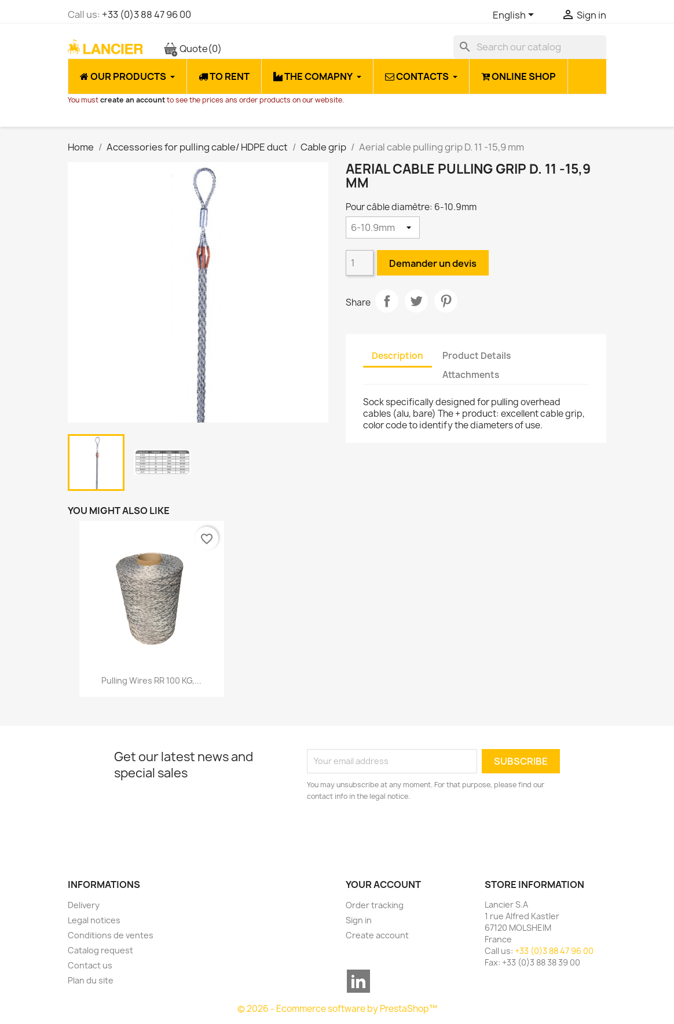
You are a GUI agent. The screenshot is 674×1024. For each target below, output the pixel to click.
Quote (192, 48)
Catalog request (100, 950)
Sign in (359, 920)
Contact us (90, 965)
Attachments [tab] (470, 375)
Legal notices (94, 920)
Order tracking (375, 905)
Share (386, 301)
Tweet (416, 301)
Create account (377, 935)
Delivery (84, 905)
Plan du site (90, 980)
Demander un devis (433, 263)
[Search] (529, 46)
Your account (383, 884)
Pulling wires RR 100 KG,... (151, 680)
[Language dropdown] (515, 16)
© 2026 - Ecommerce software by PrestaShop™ (337, 1009)
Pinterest (445, 301)
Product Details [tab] (476, 356)
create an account (132, 100)
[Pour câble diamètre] (383, 227)
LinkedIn (358, 981)
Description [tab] (397, 356)
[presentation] (404, 834)
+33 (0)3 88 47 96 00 (146, 14)
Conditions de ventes (110, 935)
